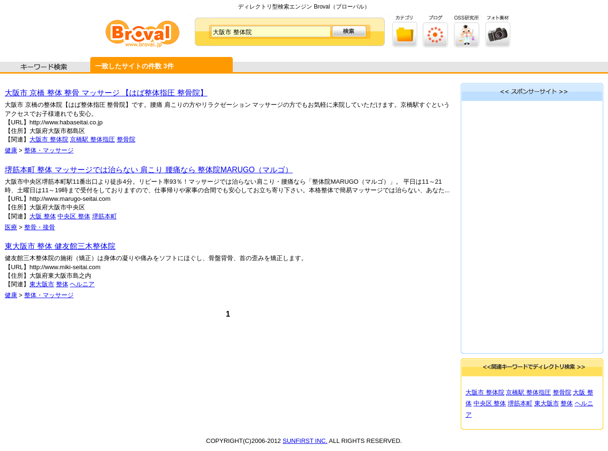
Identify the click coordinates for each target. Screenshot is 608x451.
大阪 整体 (42, 216)
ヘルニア (82, 284)
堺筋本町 (104, 216)
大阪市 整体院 (48, 139)
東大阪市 (41, 284)
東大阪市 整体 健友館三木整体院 (60, 246)
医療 (11, 227)
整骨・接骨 (39, 227)
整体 (62, 284)
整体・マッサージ (49, 150)
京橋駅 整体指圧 (92, 139)
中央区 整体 (73, 216)
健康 (11, 150)
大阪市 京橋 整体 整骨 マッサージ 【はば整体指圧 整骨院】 (106, 93)
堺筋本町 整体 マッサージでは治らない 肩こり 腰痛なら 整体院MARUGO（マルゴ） (149, 170)
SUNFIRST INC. (305, 440)
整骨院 (126, 139)
